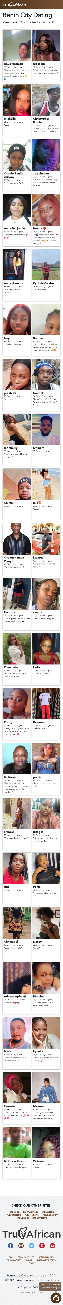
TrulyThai (14, 1212)
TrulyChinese (31, 1212)
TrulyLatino (23, 1218)
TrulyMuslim (39, 1218)
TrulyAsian (47, 1212)
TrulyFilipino (31, 1215)
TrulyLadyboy (49, 1215)
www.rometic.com (31, 1292)
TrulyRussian (13, 1215)
